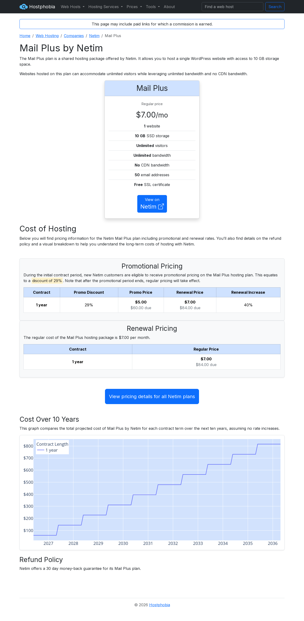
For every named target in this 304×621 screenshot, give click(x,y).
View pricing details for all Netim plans (152, 396)
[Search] (232, 6)
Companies (74, 35)
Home (24, 35)
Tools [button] (151, 6)
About (169, 6)
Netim (94, 35)
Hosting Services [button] (104, 6)
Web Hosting (47, 35)
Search (274, 6)
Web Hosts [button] (71, 6)
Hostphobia (37, 7)
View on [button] (152, 204)
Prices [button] (133, 6)
